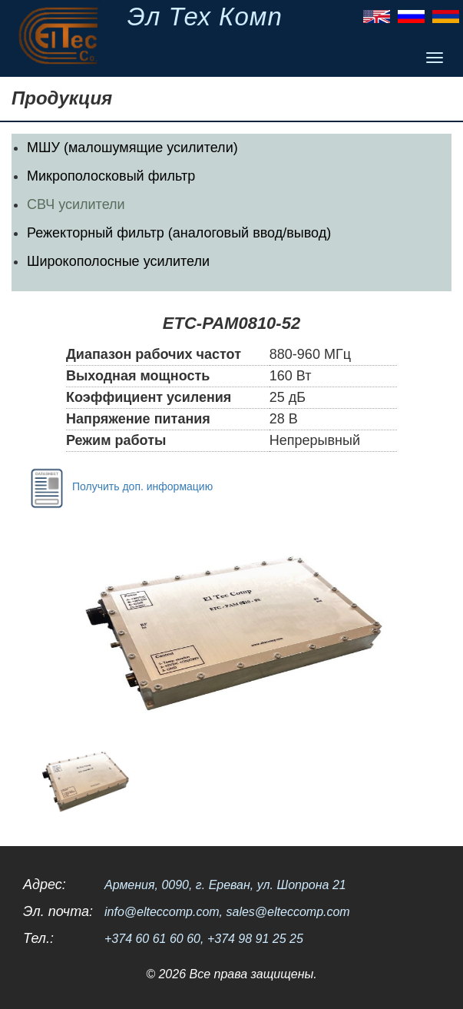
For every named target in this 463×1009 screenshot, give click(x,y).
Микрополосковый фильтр (111, 176)
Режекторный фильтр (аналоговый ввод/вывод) (179, 233)
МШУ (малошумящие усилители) (132, 147)
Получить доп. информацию (118, 487)
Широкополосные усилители (118, 261)
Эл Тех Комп (205, 16)
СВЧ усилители (76, 204)
